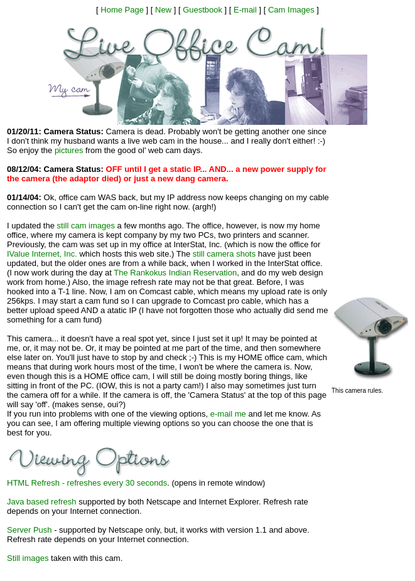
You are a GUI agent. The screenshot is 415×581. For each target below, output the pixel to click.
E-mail (245, 9)
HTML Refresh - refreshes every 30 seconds (87, 483)
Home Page (122, 9)
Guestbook (202, 9)
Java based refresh (42, 501)
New (163, 9)
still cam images (86, 225)
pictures (69, 150)
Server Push (29, 530)
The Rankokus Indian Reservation (175, 272)
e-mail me (228, 413)
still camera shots (224, 254)
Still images (27, 558)
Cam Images (291, 9)
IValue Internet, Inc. (42, 254)
